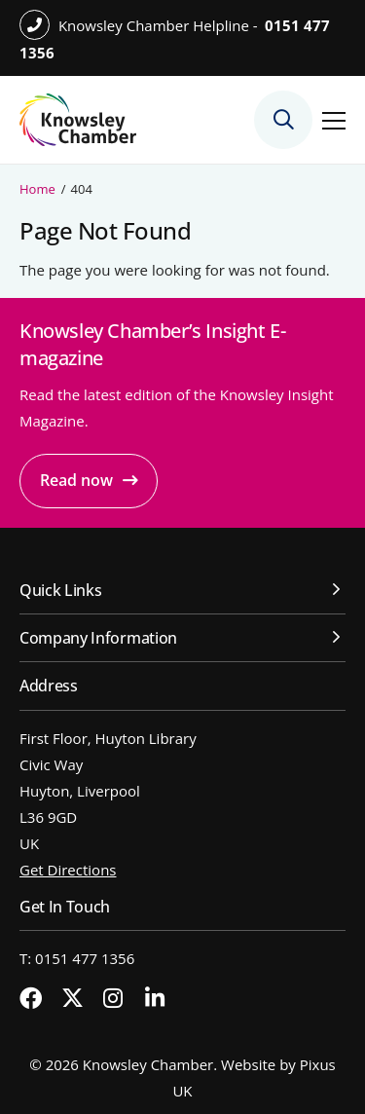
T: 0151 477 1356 (76, 958)
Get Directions (68, 869)
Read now (76, 480)
